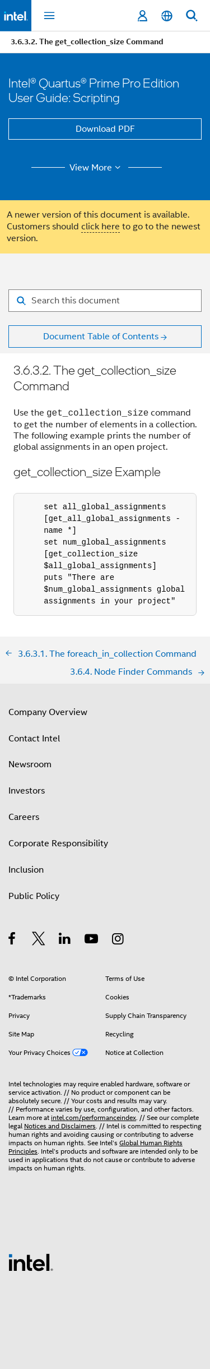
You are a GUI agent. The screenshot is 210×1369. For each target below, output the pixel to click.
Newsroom (30, 764)
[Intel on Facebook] (12, 940)
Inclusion (26, 869)
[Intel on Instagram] (118, 940)
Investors (26, 790)
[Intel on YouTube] (92, 940)
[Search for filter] (105, 300)
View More (96, 167)
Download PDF (105, 129)
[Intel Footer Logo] (30, 1261)
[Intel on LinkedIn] (65, 940)
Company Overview (47, 712)
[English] (166, 16)
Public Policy (33, 896)
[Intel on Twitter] (39, 940)
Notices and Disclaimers (60, 1126)
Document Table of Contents (100, 336)
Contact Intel (34, 738)
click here (100, 226)
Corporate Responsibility (58, 843)
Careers (23, 817)
